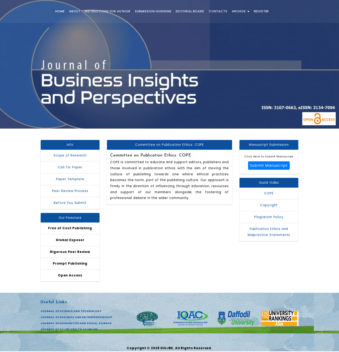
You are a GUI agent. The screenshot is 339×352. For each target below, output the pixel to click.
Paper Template (70, 179)
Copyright (269, 205)
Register (261, 11)
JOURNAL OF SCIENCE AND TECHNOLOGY (71, 312)
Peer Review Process (70, 191)
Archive (240, 11)
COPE (268, 193)
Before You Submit (70, 203)
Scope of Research (70, 155)
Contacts (218, 11)
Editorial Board (190, 11)
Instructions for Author (107, 11)
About (74, 11)
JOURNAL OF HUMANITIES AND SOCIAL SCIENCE (76, 324)
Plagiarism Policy (269, 217)
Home (60, 11)
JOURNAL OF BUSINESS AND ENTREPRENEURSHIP (76, 318)
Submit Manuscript (269, 165)
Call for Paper (70, 167)
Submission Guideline (153, 11)
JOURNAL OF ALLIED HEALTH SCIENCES (69, 330)
